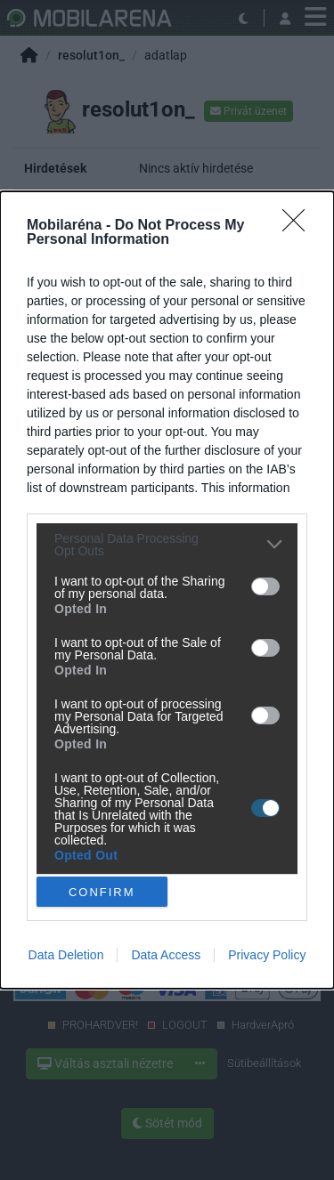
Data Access (165, 955)
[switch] (265, 586)
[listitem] (167, 544)
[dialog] (167, 590)
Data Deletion (66, 955)
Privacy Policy (266, 955)
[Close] (299, 226)
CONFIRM (102, 892)
